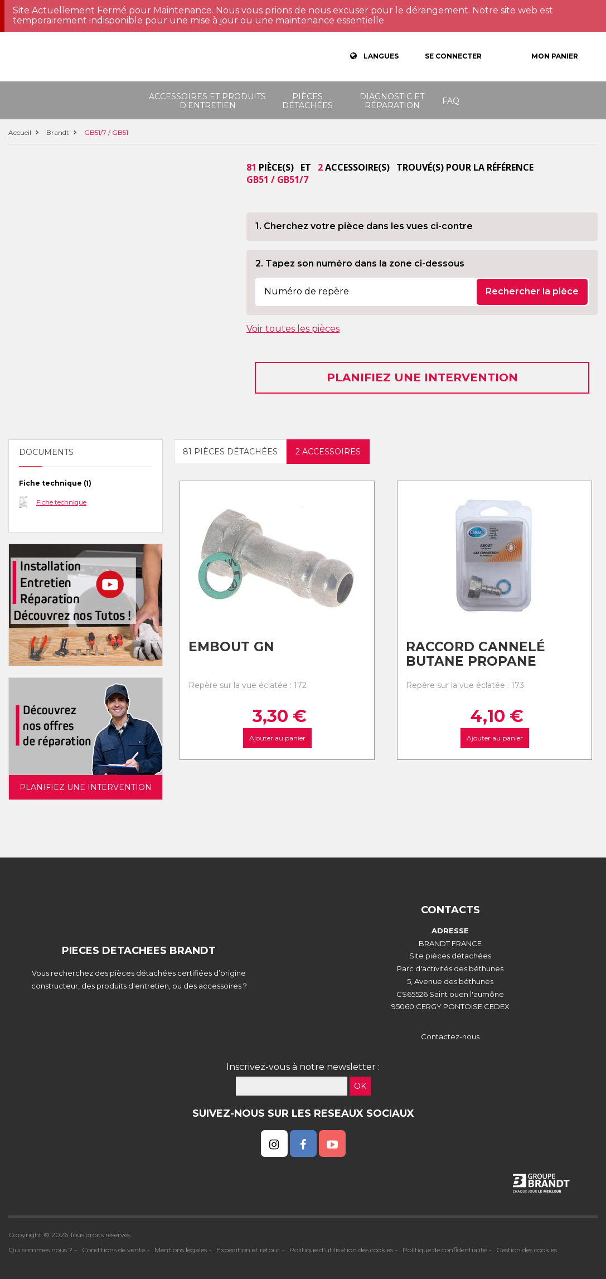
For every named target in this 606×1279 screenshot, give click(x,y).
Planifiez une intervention (422, 377)
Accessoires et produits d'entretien (207, 100)
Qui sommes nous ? (40, 1250)
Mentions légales (180, 1250)
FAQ (450, 101)
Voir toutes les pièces (293, 328)
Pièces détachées (307, 100)
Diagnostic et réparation (392, 100)
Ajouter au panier (277, 738)
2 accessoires (328, 452)
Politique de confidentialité (445, 1250)
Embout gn (231, 646)
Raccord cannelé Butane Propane (475, 654)
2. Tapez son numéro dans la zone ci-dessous (359, 263)
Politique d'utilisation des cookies (341, 1250)
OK (360, 1086)
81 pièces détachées (230, 452)
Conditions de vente (113, 1250)
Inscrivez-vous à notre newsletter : (303, 1067)
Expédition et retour (248, 1250)
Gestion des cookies (526, 1250)
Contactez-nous (450, 1036)
